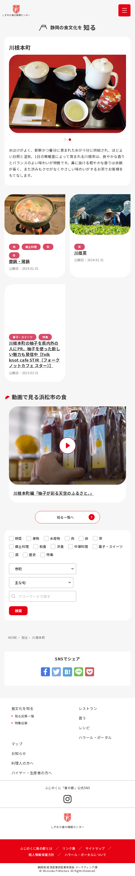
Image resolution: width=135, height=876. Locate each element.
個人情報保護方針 (41, 854)
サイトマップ (95, 848)
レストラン (88, 708)
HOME (12, 637)
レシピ (84, 727)
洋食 (60, 546)
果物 (36, 538)
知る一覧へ (65, 517)
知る (25, 637)
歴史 (32, 554)
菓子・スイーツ (111, 546)
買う (82, 718)
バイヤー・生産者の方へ (31, 772)
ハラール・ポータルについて (86, 854)
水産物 (55, 538)
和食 (42, 546)
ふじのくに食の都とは (36, 848)
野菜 (18, 538)
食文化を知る (22, 708)
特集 (49, 554)
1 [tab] (65, 139)
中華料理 (81, 546)
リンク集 (68, 848)
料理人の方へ (22, 763)
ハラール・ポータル (95, 737)
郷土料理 (22, 546)
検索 (18, 610)
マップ (16, 743)
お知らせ (18, 753)
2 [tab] (70, 139)
